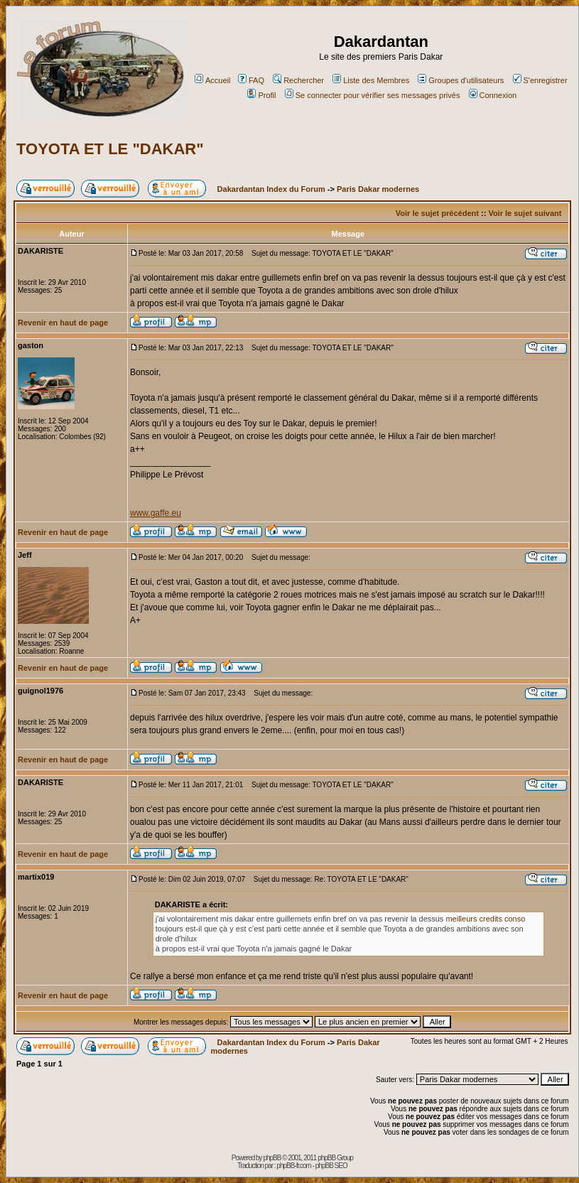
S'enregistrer (540, 80)
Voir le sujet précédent (437, 213)
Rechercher (298, 80)
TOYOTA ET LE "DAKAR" (110, 149)
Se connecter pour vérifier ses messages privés (372, 95)
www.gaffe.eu (155, 513)
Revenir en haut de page (63, 322)
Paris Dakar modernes (378, 189)
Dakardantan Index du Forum (271, 189)
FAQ (251, 80)
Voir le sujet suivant (524, 213)
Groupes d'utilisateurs (461, 80)
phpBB (272, 1158)
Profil (261, 95)
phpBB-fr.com (293, 1166)
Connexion (493, 95)
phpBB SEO (331, 1166)
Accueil (212, 80)
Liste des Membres (370, 80)
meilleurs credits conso (485, 918)
